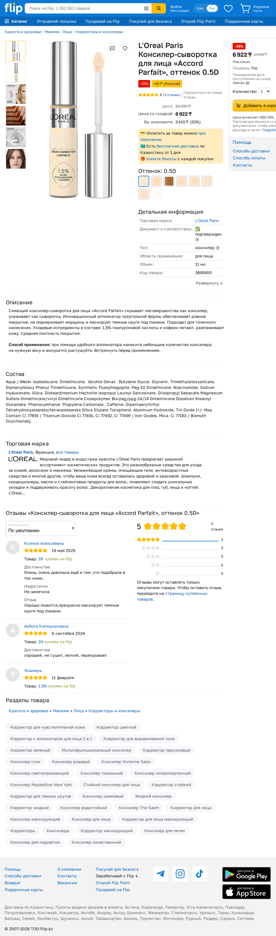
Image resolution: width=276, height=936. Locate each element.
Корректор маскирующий (107, 830)
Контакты (67, 875)
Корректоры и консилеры (99, 31)
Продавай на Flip (103, 21)
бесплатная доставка (177, 146)
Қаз (200, 8)
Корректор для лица (190, 807)
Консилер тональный (101, 773)
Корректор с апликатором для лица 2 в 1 (51, 738)
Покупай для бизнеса (150, 21)
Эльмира (33, 670)
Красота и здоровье (23, 31)
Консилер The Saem (139, 807)
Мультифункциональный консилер (96, 750)
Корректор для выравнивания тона (139, 738)
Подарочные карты (244, 21)
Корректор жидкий (29, 807)
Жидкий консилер (153, 796)
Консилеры (58, 830)
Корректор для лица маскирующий (157, 819)
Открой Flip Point (198, 21)
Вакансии (67, 882)
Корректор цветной (116, 727)
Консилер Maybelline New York (41, 784)
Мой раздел (179, 10)
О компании (69, 869)
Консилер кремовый (103, 796)
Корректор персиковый (166, 750)
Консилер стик (25, 761)
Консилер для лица (91, 819)
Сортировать (19, 525)
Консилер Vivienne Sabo (125, 761)
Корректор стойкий (171, 784)
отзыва (171, 95)
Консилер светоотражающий (39, 773)
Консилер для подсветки (35, 842)
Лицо (67, 31)
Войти (176, 7)
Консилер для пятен (164, 830)
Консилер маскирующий (35, 819)
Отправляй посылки (56, 21)
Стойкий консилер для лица (111, 784)
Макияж (52, 31)
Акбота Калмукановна (46, 626)
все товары (67, 452)
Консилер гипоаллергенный (163, 773)
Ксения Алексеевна (44, 543)
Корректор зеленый (30, 750)
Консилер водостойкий (83, 807)
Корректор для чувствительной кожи (47, 727)
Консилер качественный (96, 842)
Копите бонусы (161, 158)
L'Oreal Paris (207, 220)
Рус (212, 8)
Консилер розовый (71, 761)
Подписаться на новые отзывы (202, 94)
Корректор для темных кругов (40, 796)
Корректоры (22, 830)
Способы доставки (23, 875)
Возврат (13, 882)
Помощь (13, 869)
